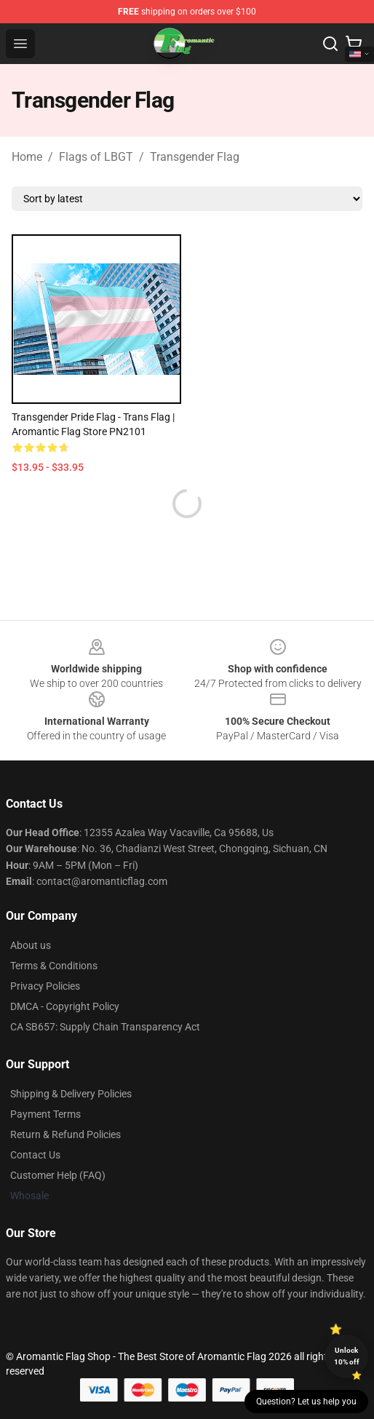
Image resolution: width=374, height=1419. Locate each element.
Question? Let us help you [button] (306, 1401)
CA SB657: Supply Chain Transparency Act (105, 1027)
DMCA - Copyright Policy (64, 1006)
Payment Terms (45, 1114)
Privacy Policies (45, 986)
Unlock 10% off (346, 1356)
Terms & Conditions (54, 965)
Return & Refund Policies (65, 1134)
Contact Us (35, 1155)
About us (30, 945)
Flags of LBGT (96, 157)
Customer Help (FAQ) (58, 1175)
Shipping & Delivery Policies (71, 1094)
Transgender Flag (194, 157)
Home (27, 157)
